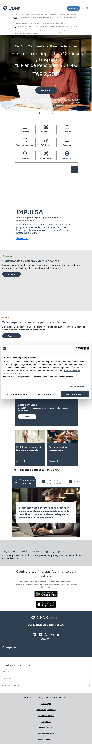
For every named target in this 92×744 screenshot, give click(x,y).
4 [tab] (48, 112)
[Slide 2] (51, 481)
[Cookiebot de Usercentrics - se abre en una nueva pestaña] (78, 348)
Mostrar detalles (77, 386)
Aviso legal (46, 703)
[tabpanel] (46, 62)
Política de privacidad (46, 709)
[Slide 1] (24, 481)
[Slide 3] (76, 481)
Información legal (46, 733)
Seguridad (46, 721)
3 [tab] (46, 112)
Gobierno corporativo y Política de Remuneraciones (46, 697)
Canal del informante (46, 739)
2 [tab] (44, 112)
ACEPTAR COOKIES (75, 394)
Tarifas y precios (46, 727)
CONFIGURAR (46, 394)
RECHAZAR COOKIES (17, 394)
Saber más (22, 238)
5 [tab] (50, 112)
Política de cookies (46, 715)
